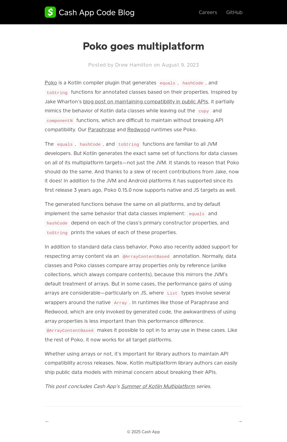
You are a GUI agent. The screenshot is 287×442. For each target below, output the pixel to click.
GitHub (234, 12)
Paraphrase (101, 128)
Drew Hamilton (133, 65)
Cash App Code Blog (97, 12)
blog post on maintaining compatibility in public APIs (145, 101)
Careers (208, 12)
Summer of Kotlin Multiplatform (158, 382)
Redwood (138, 128)
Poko (51, 82)
